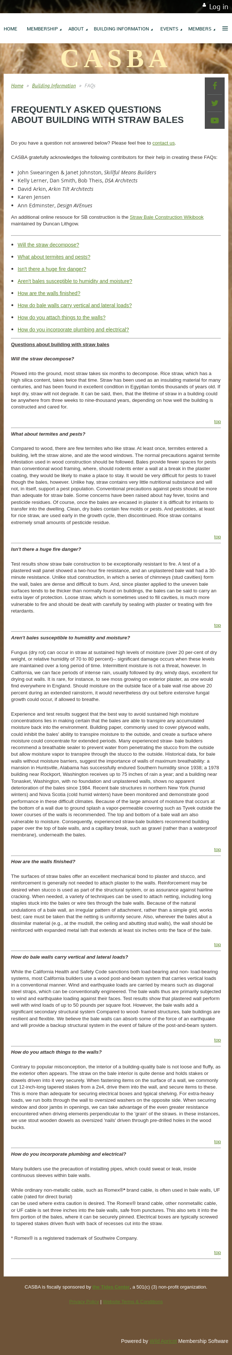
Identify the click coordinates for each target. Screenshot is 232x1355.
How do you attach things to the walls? (62, 317)
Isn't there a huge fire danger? (52, 269)
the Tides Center (111, 1287)
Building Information (54, 85)
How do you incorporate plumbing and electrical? (73, 330)
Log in (218, 6)
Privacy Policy (84, 1301)
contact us (164, 143)
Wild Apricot (163, 1341)
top (217, 421)
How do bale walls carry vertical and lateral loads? (75, 305)
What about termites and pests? (54, 257)
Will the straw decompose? (48, 245)
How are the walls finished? (49, 293)
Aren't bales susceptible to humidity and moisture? (75, 281)
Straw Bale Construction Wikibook (167, 217)
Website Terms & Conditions (133, 1301)
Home (17, 85)
